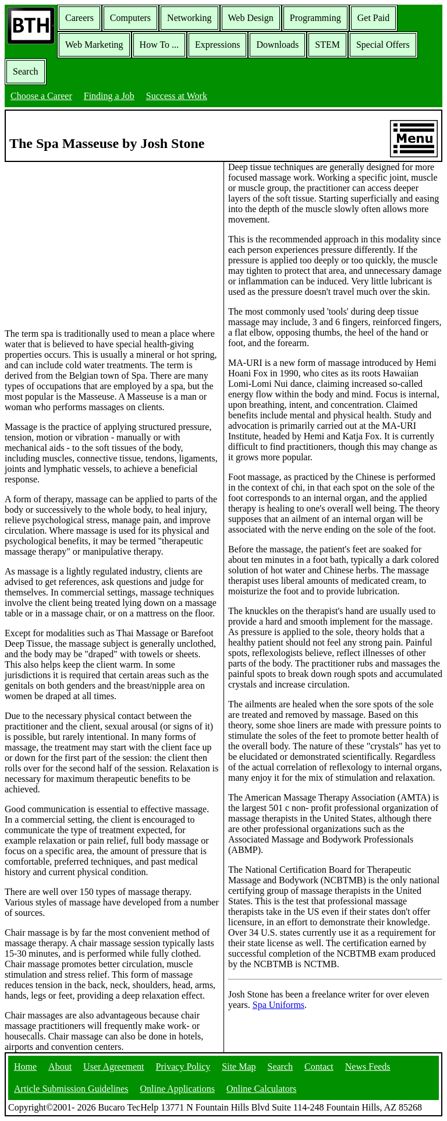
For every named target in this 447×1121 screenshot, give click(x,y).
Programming (315, 18)
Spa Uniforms (278, 1005)
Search (25, 71)
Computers (130, 18)
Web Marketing (94, 45)
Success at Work (176, 96)
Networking (189, 18)
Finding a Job (109, 96)
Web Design (251, 18)
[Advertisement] (111, 244)
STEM (327, 45)
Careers (79, 18)
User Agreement (113, 1066)
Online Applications (177, 1089)
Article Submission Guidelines (71, 1089)
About (60, 1066)
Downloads (277, 45)
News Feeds (368, 1066)
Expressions (217, 45)
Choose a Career (41, 96)
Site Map (239, 1066)
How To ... (159, 45)
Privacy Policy (183, 1066)
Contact (319, 1066)
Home (25, 1066)
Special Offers (383, 45)
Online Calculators (261, 1089)
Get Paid (373, 18)
